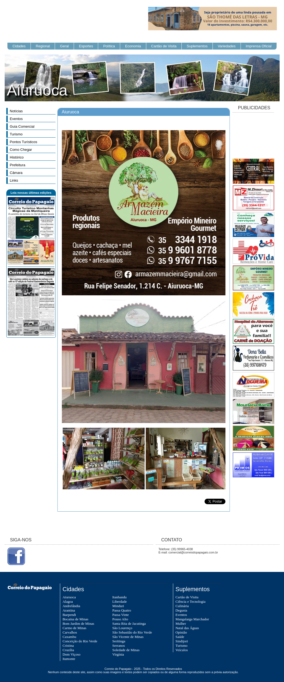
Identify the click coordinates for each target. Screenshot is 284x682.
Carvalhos (69, 632)
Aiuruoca (69, 597)
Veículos (181, 650)
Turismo (16, 134)
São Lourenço (122, 628)
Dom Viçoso (71, 654)
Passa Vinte (120, 615)
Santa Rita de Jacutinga (129, 623)
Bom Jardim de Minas (78, 623)
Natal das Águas (187, 628)
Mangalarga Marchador (192, 619)
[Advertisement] (253, 136)
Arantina (68, 610)
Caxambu (69, 637)
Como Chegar (21, 150)
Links (14, 180)
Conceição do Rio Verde (79, 641)
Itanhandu (119, 597)
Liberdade (119, 601)
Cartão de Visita (164, 46)
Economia (133, 46)
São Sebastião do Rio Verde (132, 632)
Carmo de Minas (74, 628)
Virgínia (118, 654)
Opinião (181, 632)
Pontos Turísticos (23, 142)
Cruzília (68, 650)
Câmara (16, 173)
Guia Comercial (22, 126)
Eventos (16, 119)
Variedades (227, 46)
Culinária (182, 606)
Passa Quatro (121, 610)
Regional (43, 46)
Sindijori (181, 641)
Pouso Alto (120, 619)
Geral (64, 46)
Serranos (118, 645)
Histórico (17, 157)
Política (109, 46)
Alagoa (67, 601)
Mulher (180, 623)
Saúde (179, 637)
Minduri (118, 606)
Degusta (181, 610)
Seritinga (118, 641)
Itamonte (68, 659)
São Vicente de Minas (128, 637)
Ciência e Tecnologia (190, 601)
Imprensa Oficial (259, 46)
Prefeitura (17, 165)
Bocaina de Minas (75, 619)
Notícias (16, 111)
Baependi (69, 615)
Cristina (68, 645)
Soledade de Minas (126, 650)
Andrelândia (71, 606)
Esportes (86, 46)
